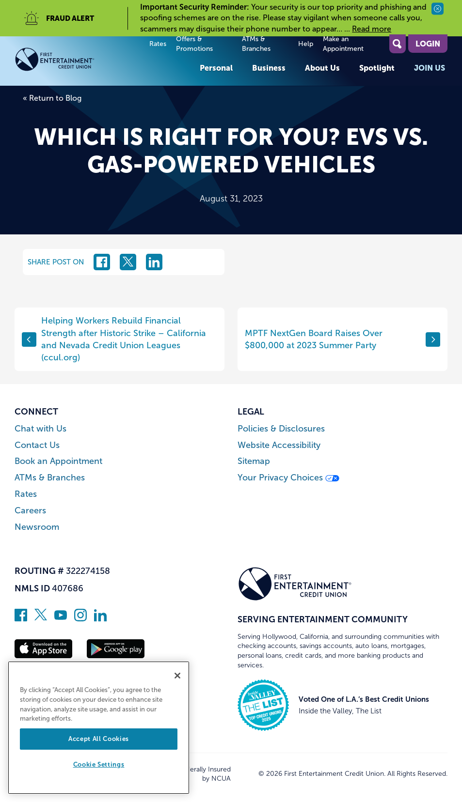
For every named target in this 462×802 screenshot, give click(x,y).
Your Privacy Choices (288, 477)
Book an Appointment (58, 461)
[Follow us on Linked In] (100, 618)
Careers (30, 510)
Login (427, 43)
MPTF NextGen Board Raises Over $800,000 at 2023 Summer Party (342, 339)
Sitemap (254, 461)
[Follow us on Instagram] (80, 618)
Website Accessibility (279, 445)
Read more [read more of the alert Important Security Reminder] (371, 29)
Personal (216, 67)
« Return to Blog (52, 98)
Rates (157, 43)
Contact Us (37, 445)
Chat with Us (40, 428)
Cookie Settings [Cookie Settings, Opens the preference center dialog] (99, 764)
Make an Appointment (343, 43)
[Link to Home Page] (72, 61)
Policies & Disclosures (281, 428)
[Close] (177, 675)
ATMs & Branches (256, 43)
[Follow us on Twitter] (40, 618)
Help (305, 43)
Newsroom (37, 527)
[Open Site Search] (397, 43)
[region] (99, 727)
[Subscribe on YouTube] (60, 618)
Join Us (429, 67)
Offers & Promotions (194, 43)
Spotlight (377, 67)
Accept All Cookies (98, 738)
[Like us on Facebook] (21, 618)
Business (269, 67)
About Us (322, 67)
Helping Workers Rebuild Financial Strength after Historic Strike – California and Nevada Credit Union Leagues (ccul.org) (114, 339)
